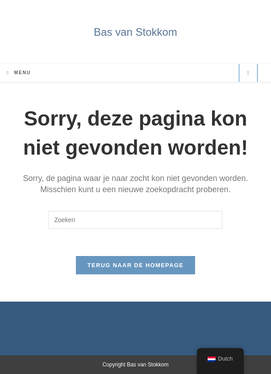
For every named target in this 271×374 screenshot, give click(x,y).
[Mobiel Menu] (19, 72)
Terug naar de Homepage (135, 265)
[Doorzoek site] (248, 73)
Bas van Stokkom (135, 32)
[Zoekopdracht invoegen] (135, 220)
